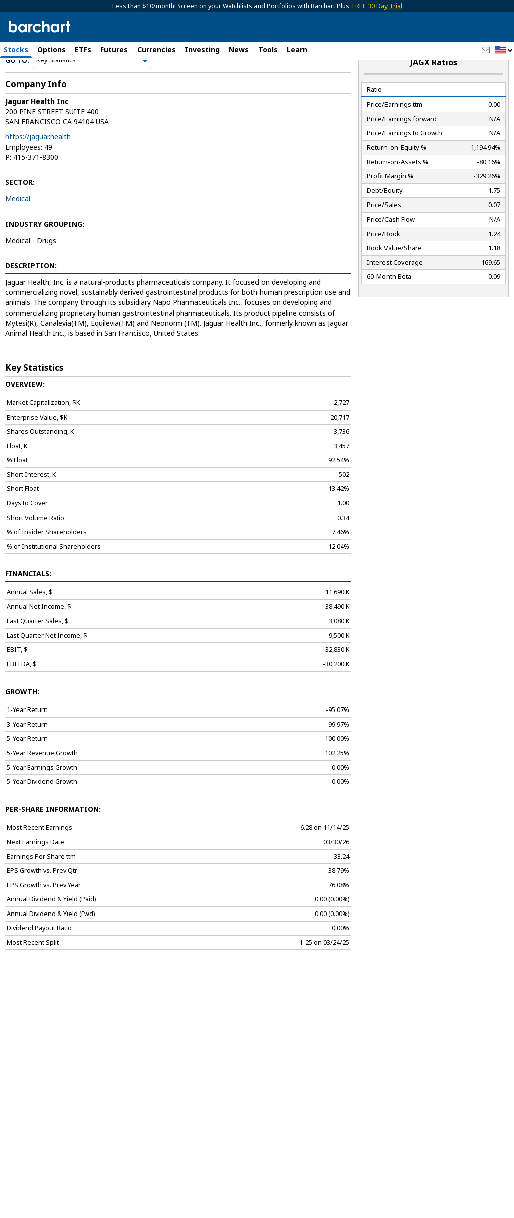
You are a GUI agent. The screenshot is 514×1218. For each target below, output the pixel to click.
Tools (268, 49)
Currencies (156, 49)
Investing (202, 49)
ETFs (83, 49)
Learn (297, 49)
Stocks (16, 49)
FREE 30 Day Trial (377, 6)
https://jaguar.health (38, 162)
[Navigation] (92, 86)
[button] (504, 50)
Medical (17, 225)
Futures (114, 49)
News (239, 49)
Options (51, 49)
